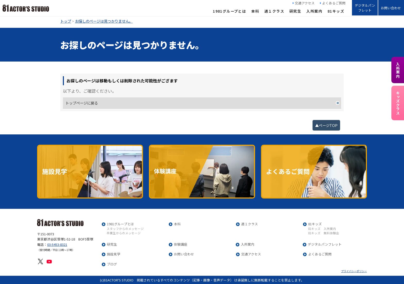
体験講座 (180, 244)
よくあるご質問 (334, 3)
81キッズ (335, 11)
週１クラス (274, 11)
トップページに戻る (81, 103)
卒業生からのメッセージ (124, 233)
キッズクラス (397, 103)
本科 (255, 11)
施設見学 (113, 254)
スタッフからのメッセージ (125, 228)
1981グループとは (229, 11)
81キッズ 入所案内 (322, 228)
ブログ (112, 264)
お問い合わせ (391, 7)
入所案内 (314, 11)
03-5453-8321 (57, 244)
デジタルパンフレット (365, 8)
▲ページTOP (326, 125)
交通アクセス (305, 3)
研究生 (295, 11)
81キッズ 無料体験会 (323, 233)
